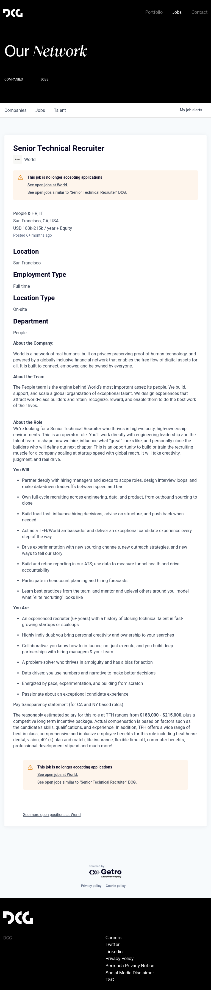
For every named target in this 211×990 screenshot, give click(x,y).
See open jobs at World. (47, 184)
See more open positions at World (52, 813)
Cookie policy (116, 886)
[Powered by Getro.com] (105, 871)
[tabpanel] (105, 543)
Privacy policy (91, 886)
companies (15, 109)
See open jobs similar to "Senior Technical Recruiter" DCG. (77, 191)
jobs (40, 109)
